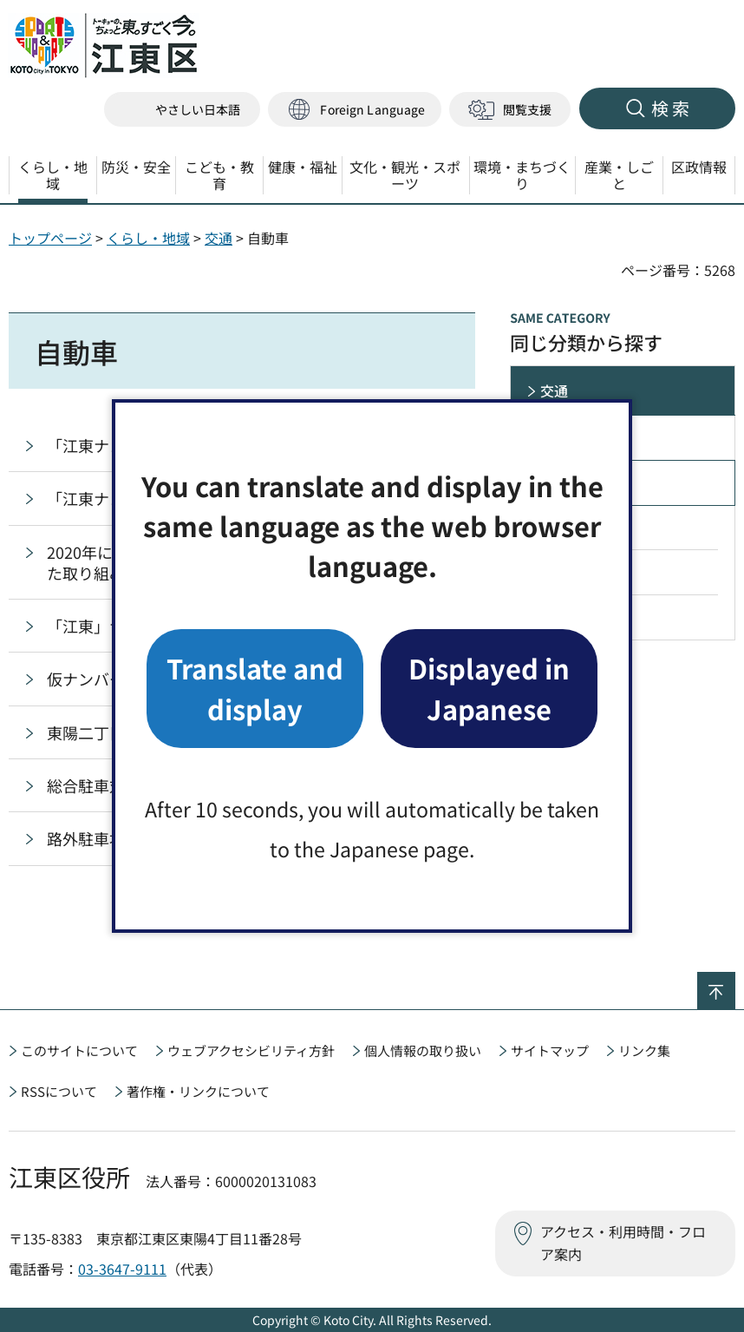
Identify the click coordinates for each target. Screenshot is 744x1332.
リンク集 (644, 1050)
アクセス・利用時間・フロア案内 (623, 1242)
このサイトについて (79, 1050)
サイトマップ (550, 1050)
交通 (218, 237)
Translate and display (254, 687)
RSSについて (59, 1091)
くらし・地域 (148, 237)
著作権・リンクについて (198, 1091)
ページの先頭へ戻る (734, 983)
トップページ (50, 237)
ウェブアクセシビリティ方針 (251, 1050)
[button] (354, 110)
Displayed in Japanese (489, 687)
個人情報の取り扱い (422, 1050)
